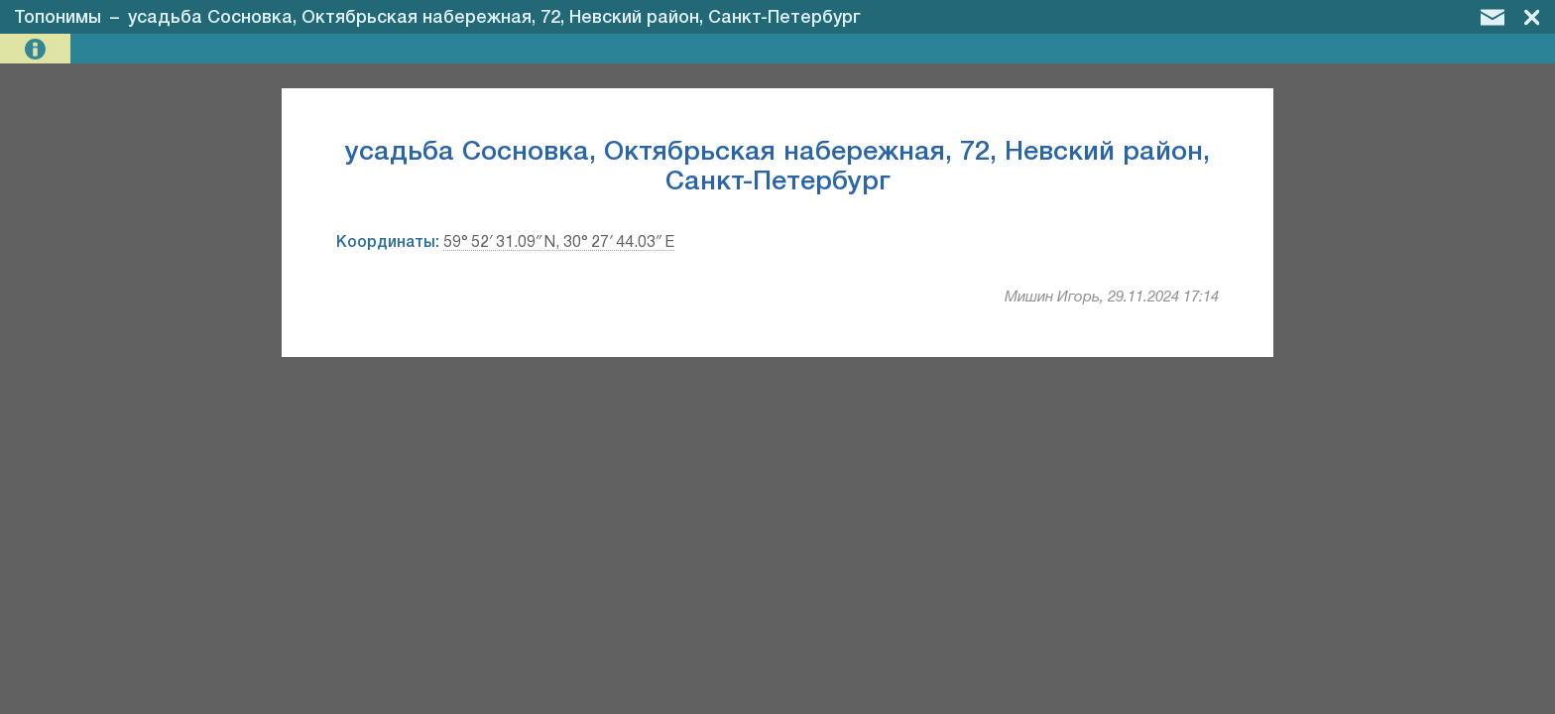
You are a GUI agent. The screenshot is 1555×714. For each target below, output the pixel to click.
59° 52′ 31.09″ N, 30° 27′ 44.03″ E (558, 243)
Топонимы (57, 18)
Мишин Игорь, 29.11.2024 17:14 (1112, 297)
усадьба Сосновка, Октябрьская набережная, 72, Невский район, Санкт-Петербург (494, 18)
